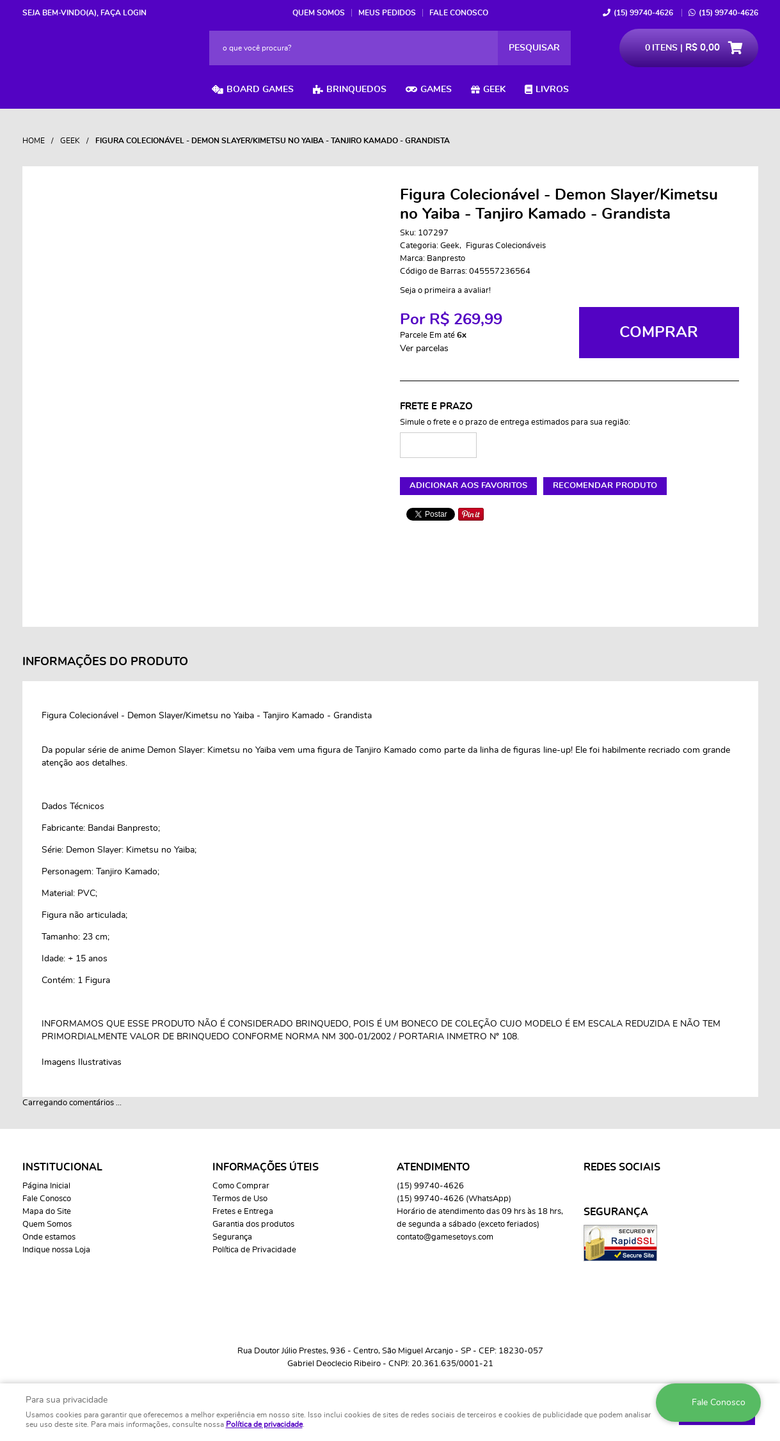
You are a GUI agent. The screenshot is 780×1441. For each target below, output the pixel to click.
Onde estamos (49, 1237)
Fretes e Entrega (242, 1212)
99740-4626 (643, 13)
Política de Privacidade (254, 1250)
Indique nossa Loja (56, 1250)
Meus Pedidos (387, 13)
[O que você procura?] (534, 48)
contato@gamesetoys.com (445, 1237)
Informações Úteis (265, 1167)
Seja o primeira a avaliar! (445, 291)
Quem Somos (318, 13)
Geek (494, 89)
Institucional (62, 1167)
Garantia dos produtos (253, 1224)
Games (436, 89)
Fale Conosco (458, 13)
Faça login (123, 13)
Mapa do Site (46, 1212)
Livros (552, 89)
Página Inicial (46, 1186)
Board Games (260, 89)
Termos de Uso (239, 1199)
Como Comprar (240, 1186)
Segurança (232, 1237)
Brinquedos (356, 89)
